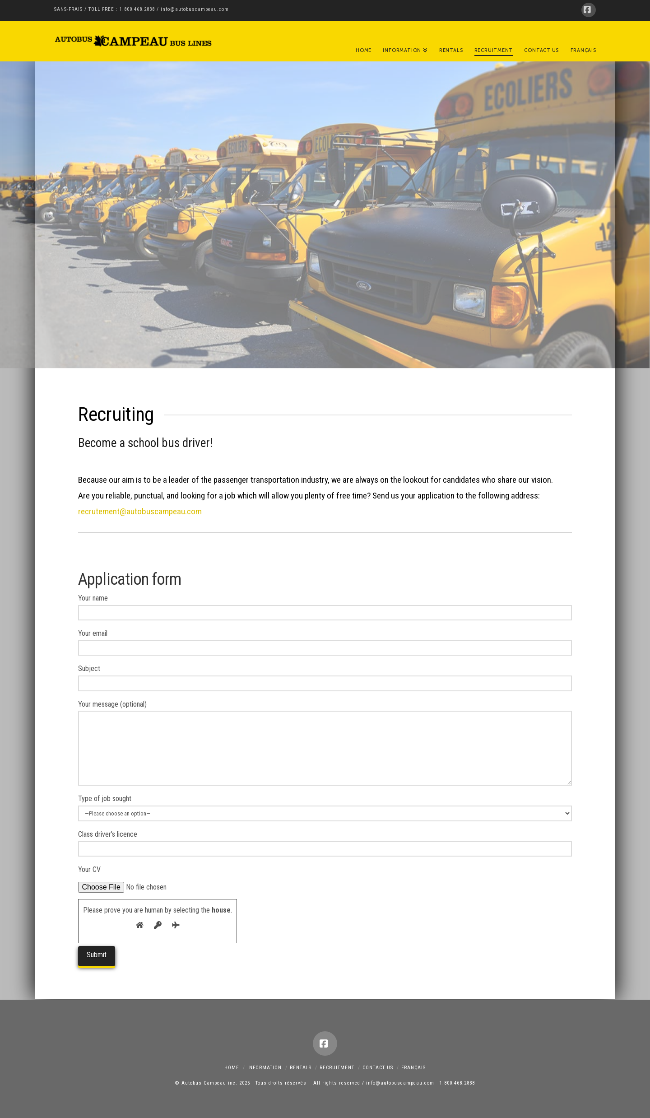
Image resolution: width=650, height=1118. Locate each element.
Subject (324, 676)
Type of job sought (324, 806)
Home (231, 1068)
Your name (324, 606)
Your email (324, 641)
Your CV (139, 877)
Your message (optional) (324, 711)
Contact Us (377, 1068)
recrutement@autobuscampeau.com (140, 511)
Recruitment (337, 1068)
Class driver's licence (324, 842)
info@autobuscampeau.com (195, 9)
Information (264, 1068)
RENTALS (300, 1068)
